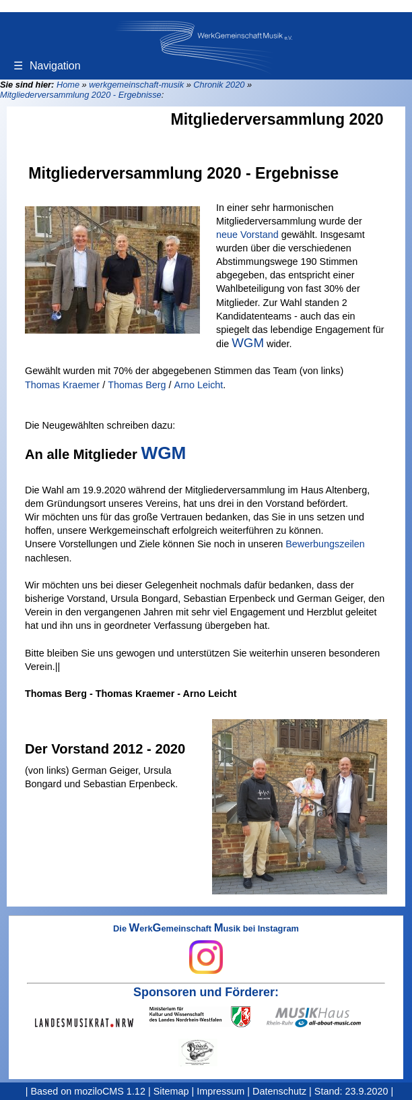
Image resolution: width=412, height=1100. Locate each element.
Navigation (47, 65)
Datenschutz (279, 1091)
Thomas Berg (137, 384)
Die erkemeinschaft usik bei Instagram (206, 949)
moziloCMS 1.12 (109, 1091)
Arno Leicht (199, 384)
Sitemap (171, 1091)
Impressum (220, 1091)
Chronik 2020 (218, 85)
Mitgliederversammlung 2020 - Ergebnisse (81, 95)
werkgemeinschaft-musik (136, 85)
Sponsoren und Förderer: (206, 992)
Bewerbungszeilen (325, 544)
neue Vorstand (247, 234)
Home (68, 85)
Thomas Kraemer (62, 384)
